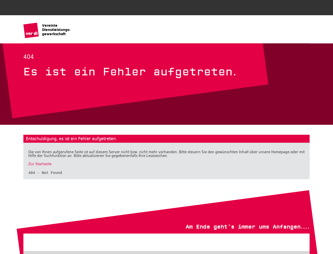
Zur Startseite (40, 164)
